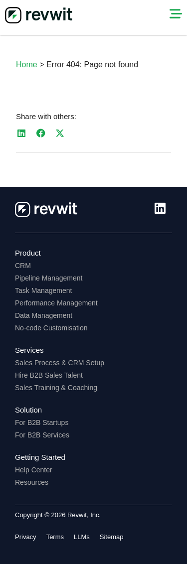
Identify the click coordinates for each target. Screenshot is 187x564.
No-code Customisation (51, 328)
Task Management (43, 290)
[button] (21, 133)
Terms (55, 537)
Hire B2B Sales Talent (49, 375)
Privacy (25, 537)
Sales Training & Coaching (56, 388)
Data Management (43, 315)
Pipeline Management (48, 278)
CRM (23, 266)
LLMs (82, 537)
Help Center (33, 470)
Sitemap (112, 537)
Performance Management (56, 303)
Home (26, 64)
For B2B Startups (41, 422)
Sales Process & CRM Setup (59, 363)
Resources (31, 482)
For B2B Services (42, 435)
